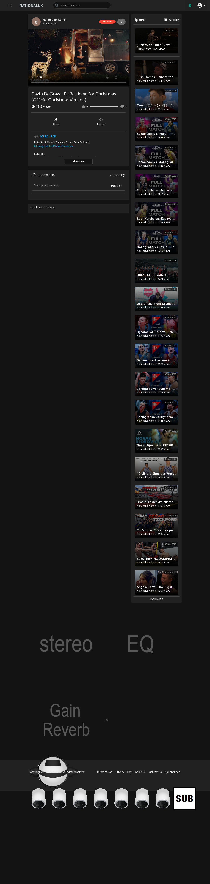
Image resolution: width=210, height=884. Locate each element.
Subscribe (101, 21)
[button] (200, 5)
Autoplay (174, 19)
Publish (117, 184)
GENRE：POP (48, 135)
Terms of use (105, 772)
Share (55, 120)
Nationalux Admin (55, 20)
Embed (101, 120)
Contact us (155, 772)
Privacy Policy (124, 772)
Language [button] (172, 772)
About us (140, 772)
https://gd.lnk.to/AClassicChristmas (53, 145)
